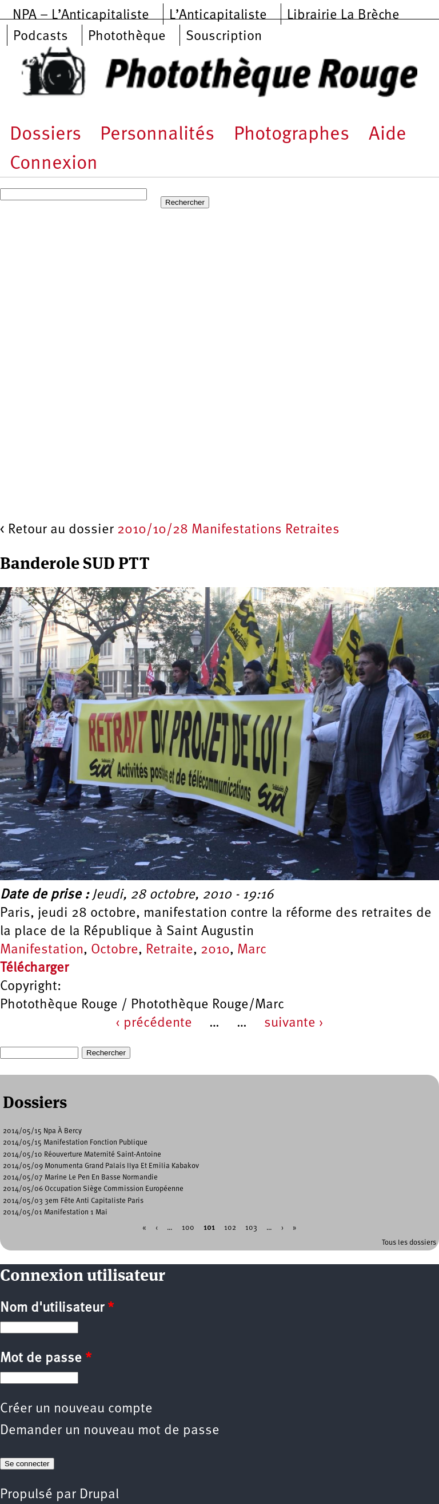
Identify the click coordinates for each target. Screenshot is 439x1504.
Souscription (224, 36)
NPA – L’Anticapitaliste (81, 15)
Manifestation (41, 950)
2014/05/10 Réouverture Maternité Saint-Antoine (82, 1154)
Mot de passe (45, 1359)
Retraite (169, 950)
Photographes (291, 134)
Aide (387, 134)
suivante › (294, 1023)
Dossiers (45, 134)
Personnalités (157, 134)
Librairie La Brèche (343, 15)
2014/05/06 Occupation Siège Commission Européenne (93, 1189)
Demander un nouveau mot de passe (110, 1431)
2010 (215, 950)
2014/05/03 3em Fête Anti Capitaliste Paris (73, 1201)
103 (251, 1228)
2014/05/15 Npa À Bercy (42, 1131)
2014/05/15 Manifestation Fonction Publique (75, 1142)
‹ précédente (153, 1023)
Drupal (99, 1495)
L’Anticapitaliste (218, 15)
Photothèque (127, 36)
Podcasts (40, 36)
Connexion (54, 164)
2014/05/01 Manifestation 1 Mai (55, 1212)
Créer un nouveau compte (76, 1409)
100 (188, 1228)
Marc (251, 950)
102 (230, 1228)
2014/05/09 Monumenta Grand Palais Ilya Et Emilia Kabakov (101, 1166)
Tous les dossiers (409, 1242)
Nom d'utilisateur (57, 1308)
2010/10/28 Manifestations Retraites (228, 530)
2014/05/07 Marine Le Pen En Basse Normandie (80, 1177)
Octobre (114, 950)
